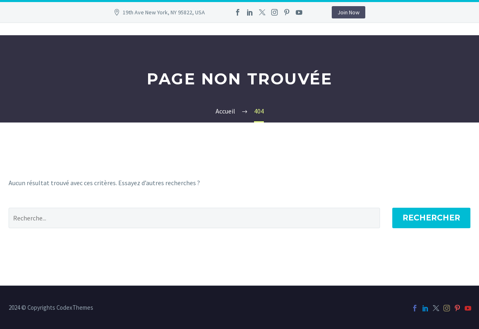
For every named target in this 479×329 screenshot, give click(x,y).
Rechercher (431, 217)
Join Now (348, 12)
